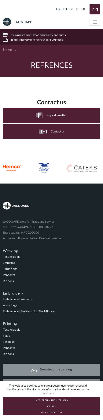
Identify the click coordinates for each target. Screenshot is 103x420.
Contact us (51, 132)
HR (58, 9)
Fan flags (9, 341)
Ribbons (8, 281)
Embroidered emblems (18, 299)
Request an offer (51, 115)
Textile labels (11, 256)
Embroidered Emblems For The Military (29, 311)
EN (65, 9)
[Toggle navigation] (95, 22)
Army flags (10, 305)
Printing (10, 323)
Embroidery (13, 293)
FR (83, 9)
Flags (6, 335)
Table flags (10, 268)
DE (71, 9)
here (51, 393)
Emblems (9, 262)
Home (7, 49)
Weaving (10, 250)
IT (77, 9)
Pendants (9, 275)
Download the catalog (51, 369)
